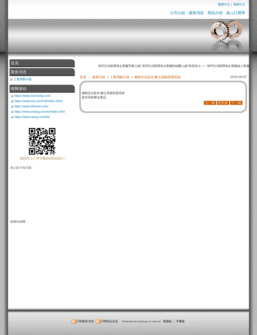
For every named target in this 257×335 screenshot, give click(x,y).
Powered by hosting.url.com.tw (141, 321)
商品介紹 (215, 13)
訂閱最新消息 (85, 321)
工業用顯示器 (120, 77)
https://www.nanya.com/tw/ (32, 117)
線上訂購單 (235, 13)
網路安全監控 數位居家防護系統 (157, 77)
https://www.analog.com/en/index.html (39, 111)
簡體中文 (239, 4)
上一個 (210, 103)
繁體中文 (224, 4)
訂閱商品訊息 (109, 321)
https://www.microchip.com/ (32, 96)
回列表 (223, 103)
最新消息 (196, 13)
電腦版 (167, 321)
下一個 (236, 103)
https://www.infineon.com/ (31, 106)
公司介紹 (177, 13)
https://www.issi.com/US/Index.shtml (38, 101)
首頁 (83, 77)
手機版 (180, 321)
